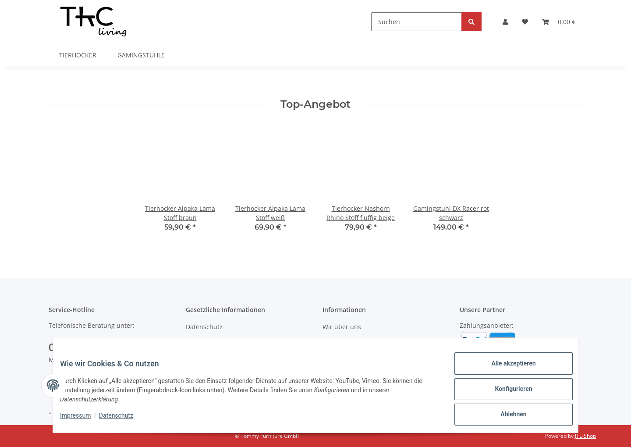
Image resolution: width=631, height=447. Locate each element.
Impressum (82, 419)
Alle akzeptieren (506, 370)
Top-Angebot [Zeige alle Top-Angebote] (315, 104)
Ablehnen (506, 415)
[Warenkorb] (558, 22)
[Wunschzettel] (525, 22)
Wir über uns (342, 327)
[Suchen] (416, 21)
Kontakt (334, 342)
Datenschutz (204, 327)
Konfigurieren (506, 393)
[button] (505, 22)
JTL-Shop (585, 436)
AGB (192, 342)
